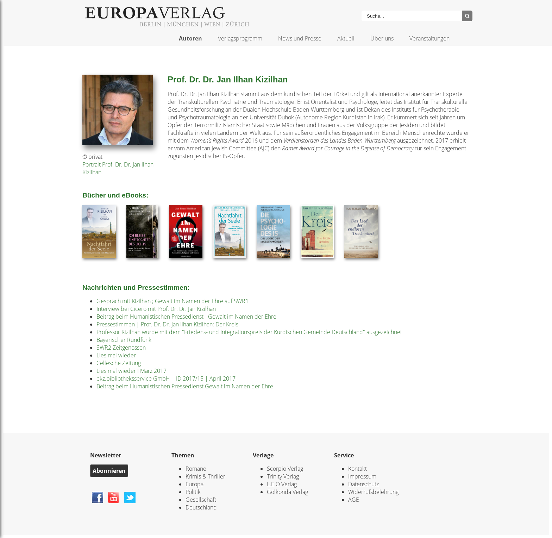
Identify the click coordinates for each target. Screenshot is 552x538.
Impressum (362, 476)
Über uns (382, 38)
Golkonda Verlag (287, 492)
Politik (193, 492)
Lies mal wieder (116, 355)
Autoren (190, 38)
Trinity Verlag (283, 476)
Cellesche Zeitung (118, 363)
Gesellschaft (201, 499)
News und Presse (299, 38)
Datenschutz (363, 484)
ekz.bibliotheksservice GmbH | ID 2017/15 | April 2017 (166, 378)
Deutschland (201, 507)
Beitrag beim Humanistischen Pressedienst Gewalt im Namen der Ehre (184, 386)
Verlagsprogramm (240, 38)
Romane (196, 469)
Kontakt (357, 469)
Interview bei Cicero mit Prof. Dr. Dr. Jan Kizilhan (156, 309)
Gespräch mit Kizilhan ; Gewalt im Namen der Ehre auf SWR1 (172, 301)
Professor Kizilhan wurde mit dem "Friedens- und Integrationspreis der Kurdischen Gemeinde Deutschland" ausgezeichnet (249, 332)
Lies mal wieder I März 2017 (131, 371)
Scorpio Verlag (285, 469)
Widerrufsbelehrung (373, 492)
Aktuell (346, 38)
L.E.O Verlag (282, 484)
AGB (353, 499)
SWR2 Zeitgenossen (121, 347)
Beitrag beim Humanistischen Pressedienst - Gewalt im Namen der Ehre (186, 316)
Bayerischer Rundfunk (123, 340)
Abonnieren (109, 471)
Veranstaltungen (429, 38)
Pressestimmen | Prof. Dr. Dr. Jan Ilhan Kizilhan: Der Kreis (167, 324)
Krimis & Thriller (205, 476)
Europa (194, 484)
